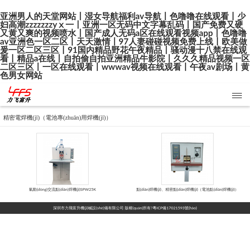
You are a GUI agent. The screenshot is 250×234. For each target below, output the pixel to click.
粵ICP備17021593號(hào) (175, 207)
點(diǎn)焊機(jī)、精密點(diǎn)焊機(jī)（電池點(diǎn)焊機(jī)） (187, 189)
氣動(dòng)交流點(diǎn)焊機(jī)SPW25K (62, 189)
